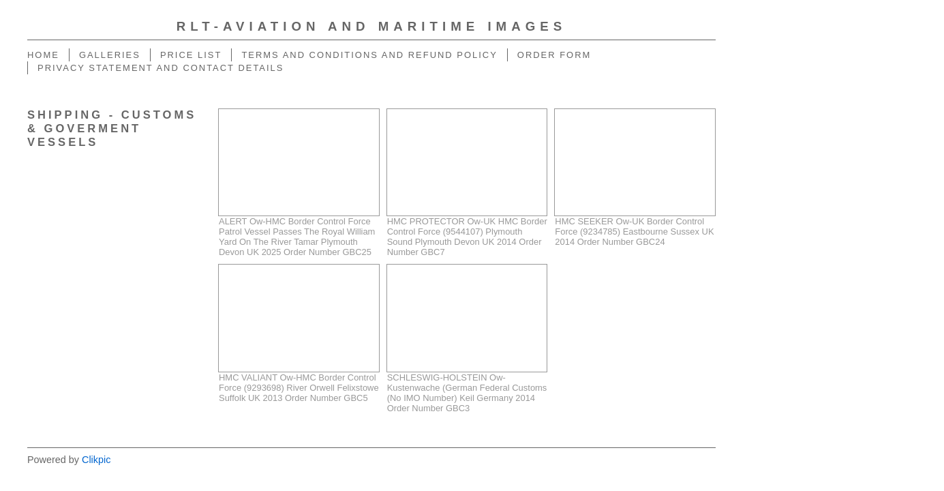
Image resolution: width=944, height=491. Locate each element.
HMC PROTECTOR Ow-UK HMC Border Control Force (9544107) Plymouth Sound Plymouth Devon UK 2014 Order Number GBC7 (467, 236)
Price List (191, 55)
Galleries (109, 55)
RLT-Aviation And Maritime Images (371, 26)
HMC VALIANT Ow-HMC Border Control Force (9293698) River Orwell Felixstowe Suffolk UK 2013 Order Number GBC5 (299, 387)
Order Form (554, 55)
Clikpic (96, 459)
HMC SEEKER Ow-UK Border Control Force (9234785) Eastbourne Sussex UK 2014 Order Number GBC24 (634, 231)
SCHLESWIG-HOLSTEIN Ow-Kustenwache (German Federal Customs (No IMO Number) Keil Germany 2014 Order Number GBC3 (467, 392)
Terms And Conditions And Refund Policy (369, 55)
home (43, 55)
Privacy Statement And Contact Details (160, 68)
